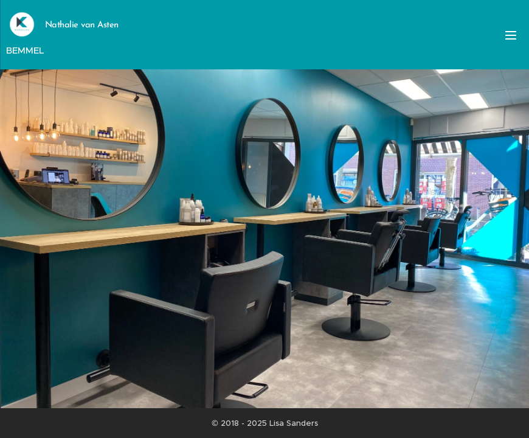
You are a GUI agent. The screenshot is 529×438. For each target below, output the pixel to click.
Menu (510, 35)
